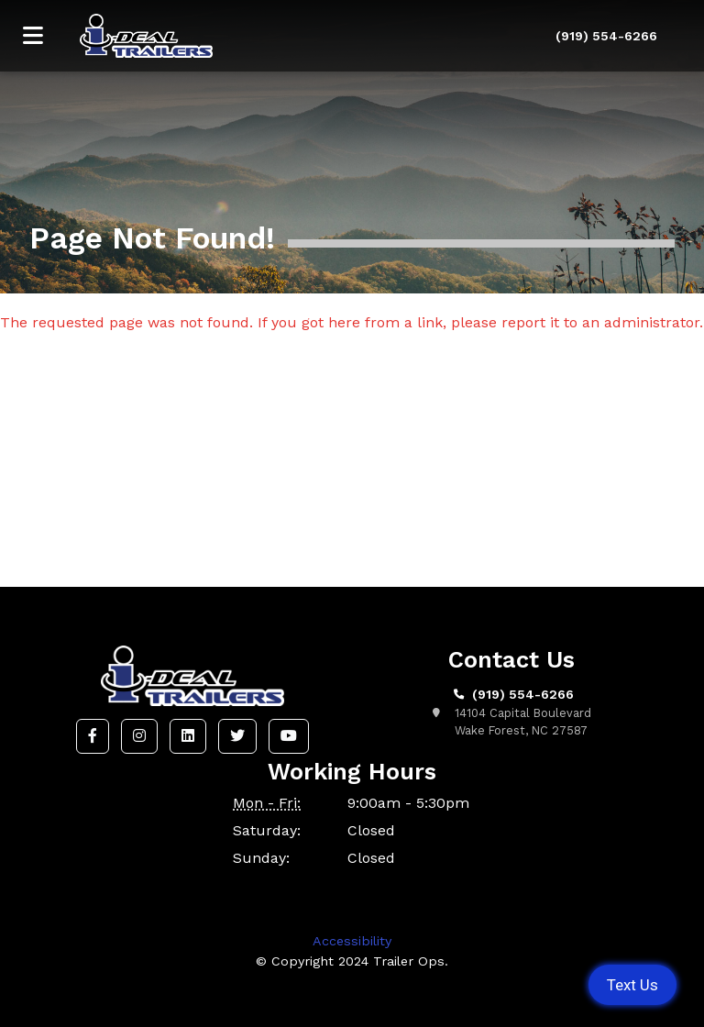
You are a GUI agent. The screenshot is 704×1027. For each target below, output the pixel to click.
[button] (92, 736)
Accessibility (352, 940)
